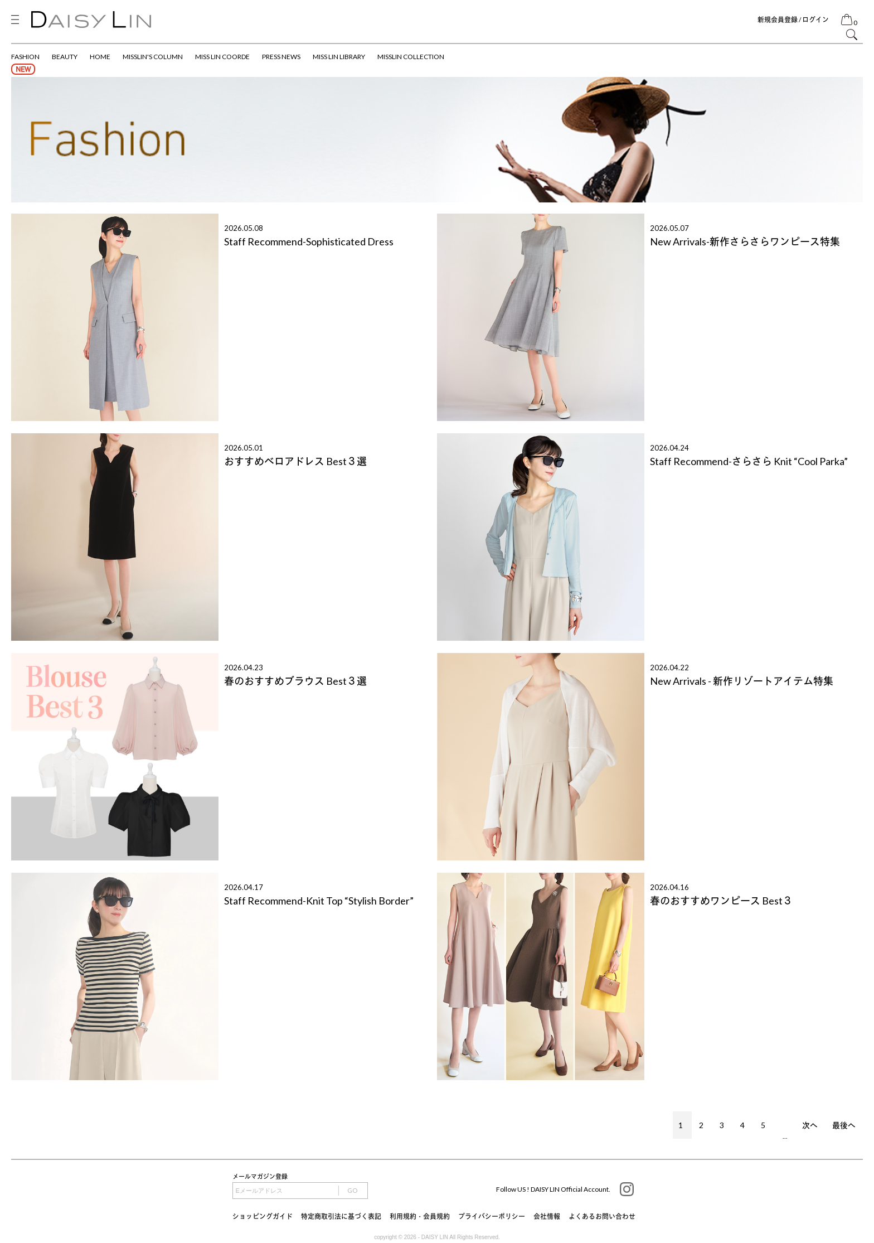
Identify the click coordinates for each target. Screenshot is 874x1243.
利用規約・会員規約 (420, 1216)
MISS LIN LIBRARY (339, 56)
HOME (100, 56)
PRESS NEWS (281, 56)
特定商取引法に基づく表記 (341, 1216)
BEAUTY (64, 56)
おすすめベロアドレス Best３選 (295, 461)
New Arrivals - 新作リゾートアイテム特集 (741, 681)
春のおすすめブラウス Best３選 (295, 681)
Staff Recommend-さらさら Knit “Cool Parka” (749, 461)
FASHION (25, 56)
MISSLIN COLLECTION (410, 56)
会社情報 (546, 1216)
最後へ (844, 1125)
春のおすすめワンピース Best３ (721, 900)
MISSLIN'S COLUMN (153, 56)
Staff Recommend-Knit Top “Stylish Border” (319, 900)
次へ (810, 1125)
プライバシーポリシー (491, 1216)
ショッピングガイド (262, 1216)
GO (352, 1190)
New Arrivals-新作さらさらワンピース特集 (745, 241)
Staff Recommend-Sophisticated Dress (309, 241)
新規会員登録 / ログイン (793, 20)
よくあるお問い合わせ (602, 1216)
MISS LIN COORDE (222, 56)
